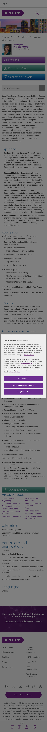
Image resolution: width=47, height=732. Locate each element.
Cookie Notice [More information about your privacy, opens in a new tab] (15, 372)
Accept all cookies (23, 392)
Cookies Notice (29, 355)
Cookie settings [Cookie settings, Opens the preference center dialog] (23, 378)
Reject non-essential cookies (23, 385)
